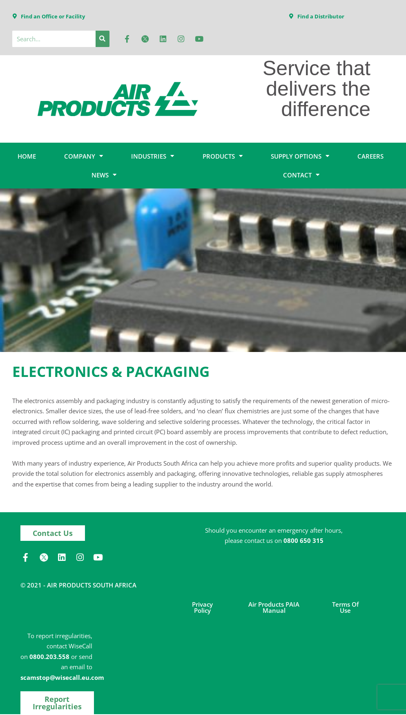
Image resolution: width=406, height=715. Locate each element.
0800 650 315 (303, 541)
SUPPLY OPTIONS (300, 157)
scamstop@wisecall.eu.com (62, 678)
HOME (27, 156)
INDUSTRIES (152, 157)
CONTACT (301, 175)
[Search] (102, 39)
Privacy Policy (202, 608)
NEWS (103, 175)
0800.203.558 (49, 657)
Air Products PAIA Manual (273, 608)
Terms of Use (345, 608)
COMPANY (83, 157)
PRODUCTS (223, 157)
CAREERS (370, 156)
